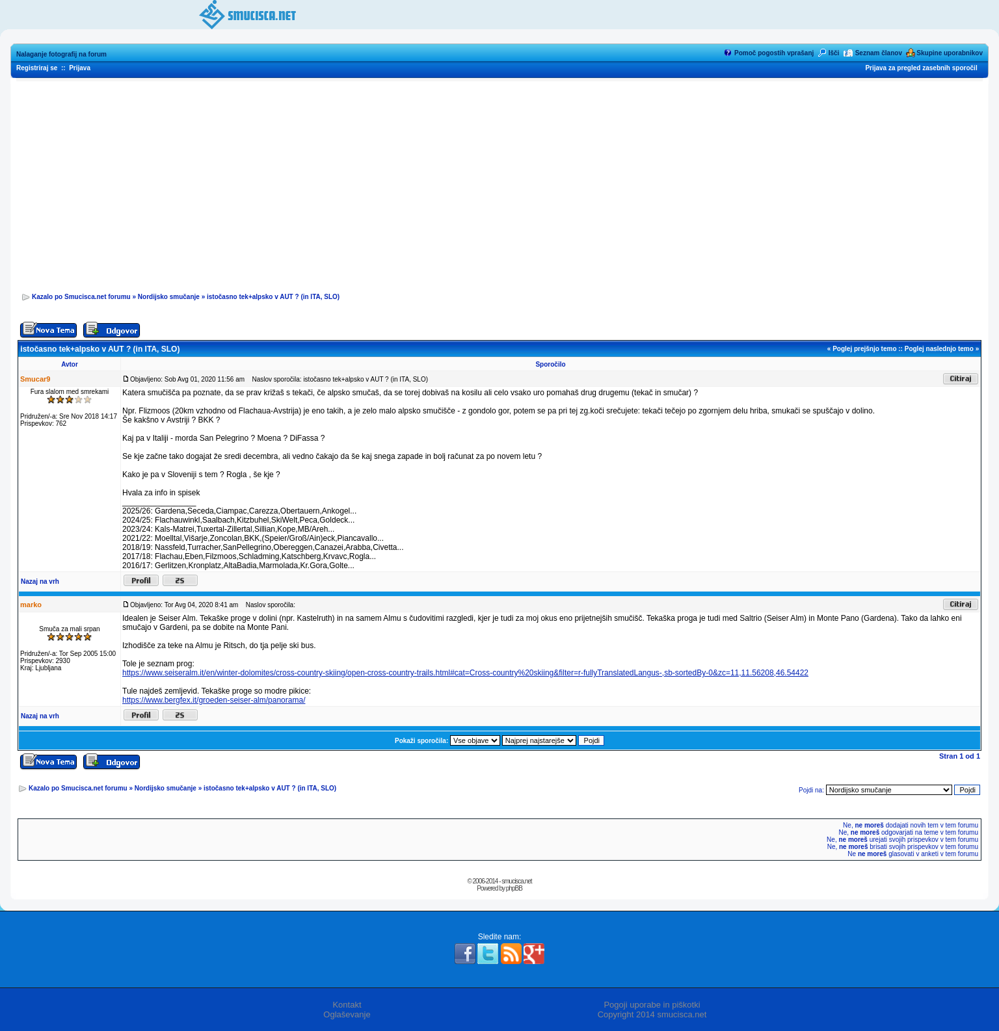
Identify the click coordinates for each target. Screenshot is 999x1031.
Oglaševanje (346, 1014)
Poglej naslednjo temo (939, 348)
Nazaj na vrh (40, 581)
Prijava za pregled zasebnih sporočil (921, 68)
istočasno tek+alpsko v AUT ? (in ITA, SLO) (273, 296)
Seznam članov (878, 53)
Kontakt (346, 1005)
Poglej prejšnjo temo (864, 348)
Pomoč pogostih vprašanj (774, 53)
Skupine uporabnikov (949, 53)
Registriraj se (36, 68)
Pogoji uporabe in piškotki (652, 1005)
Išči (834, 53)
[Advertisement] (499, 183)
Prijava (79, 68)
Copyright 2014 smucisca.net (652, 1014)
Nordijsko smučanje (169, 296)
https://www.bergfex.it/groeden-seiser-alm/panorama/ (213, 700)
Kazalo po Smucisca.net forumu (81, 296)
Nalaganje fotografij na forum (61, 54)
